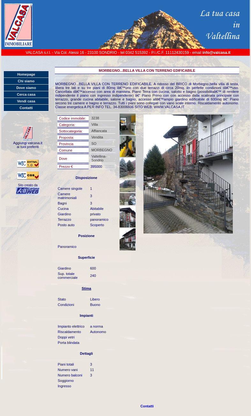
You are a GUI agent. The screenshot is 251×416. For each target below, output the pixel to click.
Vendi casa (26, 101)
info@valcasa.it (217, 52)
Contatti (26, 108)
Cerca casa (26, 94)
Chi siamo (26, 81)
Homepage (26, 74)
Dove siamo (26, 88)
